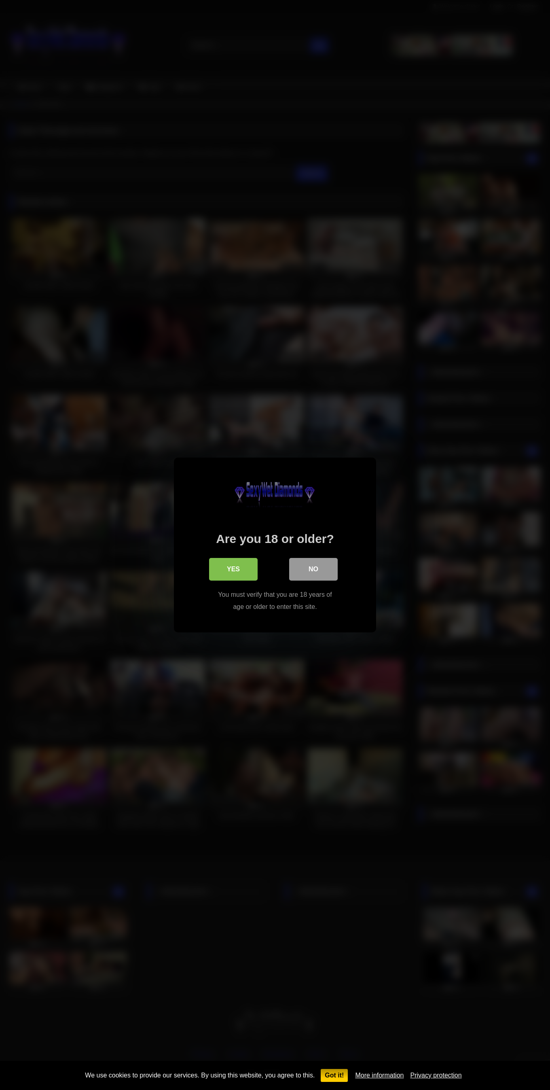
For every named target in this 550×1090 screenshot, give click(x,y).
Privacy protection (435, 1075)
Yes (233, 569)
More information (379, 1075)
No (313, 569)
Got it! (334, 1075)
